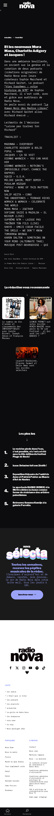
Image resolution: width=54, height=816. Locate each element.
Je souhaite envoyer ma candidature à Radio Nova (38, 764)
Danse (7, 776)
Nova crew (33, 751)
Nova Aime (9, 747)
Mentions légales (36, 755)
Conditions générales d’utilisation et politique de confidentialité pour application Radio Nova (38, 780)
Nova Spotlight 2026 (16, 729)
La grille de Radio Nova (18, 712)
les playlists (13, 704)
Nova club (8, 268)
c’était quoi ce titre (17, 696)
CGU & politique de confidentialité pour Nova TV (38, 791)
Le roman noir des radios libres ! (19, 263)
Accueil (7, 812)
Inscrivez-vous (25, 594)
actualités (11, 708)
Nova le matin (11, 752)
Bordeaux (9, 790)
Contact (32, 747)
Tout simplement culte (15, 766)
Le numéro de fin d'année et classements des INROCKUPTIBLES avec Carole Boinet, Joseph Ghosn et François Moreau (12, 330)
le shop (10, 725)
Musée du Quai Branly (14, 762)
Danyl (7, 771)
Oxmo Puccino (10, 785)
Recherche (27, 812)
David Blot (9, 254)
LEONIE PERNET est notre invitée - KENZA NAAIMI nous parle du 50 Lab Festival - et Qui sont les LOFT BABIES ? (40, 328)
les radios (11, 692)
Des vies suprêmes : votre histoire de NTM (23, 259)
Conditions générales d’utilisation (38, 771)
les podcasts (12, 700)
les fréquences (13, 716)
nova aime (11, 720)
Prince (8, 757)
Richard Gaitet (22, 268)
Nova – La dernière (37, 759)
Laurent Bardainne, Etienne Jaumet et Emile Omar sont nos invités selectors (27, 365)
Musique (41, 263)
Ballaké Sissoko (12, 781)
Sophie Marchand (39, 268)
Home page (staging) (38, 797)
